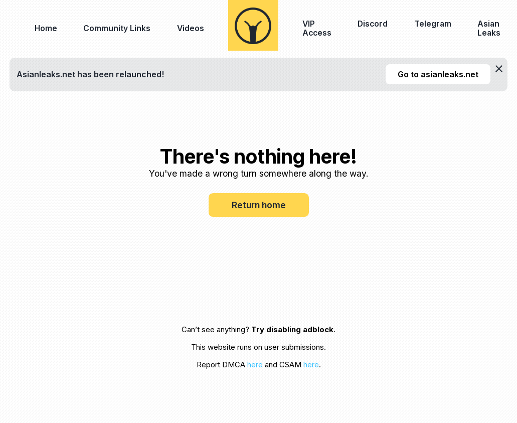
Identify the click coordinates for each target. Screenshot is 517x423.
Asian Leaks (488, 28)
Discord (373, 24)
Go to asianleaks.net (438, 74)
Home (46, 28)
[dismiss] (498, 69)
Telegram (432, 24)
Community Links (116, 28)
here (255, 364)
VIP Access (316, 28)
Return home (259, 205)
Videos (190, 28)
